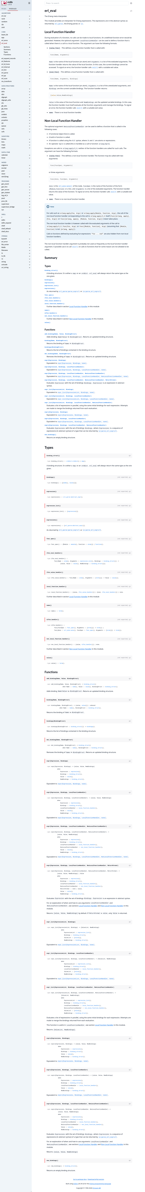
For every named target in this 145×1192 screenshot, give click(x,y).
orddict (4, 114)
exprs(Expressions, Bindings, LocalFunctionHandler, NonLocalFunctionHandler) (75, 425)
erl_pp (3, 75)
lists (2, 142)
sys (2, 210)
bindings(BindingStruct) (54, 347)
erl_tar (3, 16)
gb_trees (4, 109)
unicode (4, 264)
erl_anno (4, 40)
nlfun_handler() (51, 313)
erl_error (4, 242)
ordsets (4, 117)
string (3, 262)
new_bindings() (50, 434)
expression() (50, 283)
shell (3, 226)
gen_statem (5, 192)
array (3, 89)
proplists (4, 120)
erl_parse (4, 73)
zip (2, 24)
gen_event (5, 184)
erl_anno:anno (69, 630)
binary (3, 139)
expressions (76, 1049)
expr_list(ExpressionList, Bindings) (59, 389)
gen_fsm (4, 187)
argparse (4, 165)
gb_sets (4, 106)
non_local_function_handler (91, 847)
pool (3, 198)
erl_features (5, 61)
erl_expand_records (8, 58)
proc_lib (4, 201)
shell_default (6, 228)
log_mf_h (4, 195)
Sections (7, 47)
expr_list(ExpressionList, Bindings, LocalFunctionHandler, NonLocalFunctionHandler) (78, 402)
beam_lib (4, 35)
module (73, 544)
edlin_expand (6, 223)
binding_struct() (51, 270)
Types (6, 52)
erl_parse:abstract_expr (72, 497)
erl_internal (5, 67)
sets (2, 129)
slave (3, 174)
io (2, 253)
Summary (7, 49)
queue (3, 126)
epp (2, 37)
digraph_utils (6, 100)
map (83, 461)
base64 (4, 239)
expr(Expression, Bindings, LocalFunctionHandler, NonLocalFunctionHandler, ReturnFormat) (80, 380)
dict (2, 94)
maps (3, 145)
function (98, 544)
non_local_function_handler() (56, 316)
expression (71, 511)
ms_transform (6, 81)
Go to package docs (80, 1179)
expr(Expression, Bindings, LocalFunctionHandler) (64, 367)
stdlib (10, 2)
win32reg (4, 176)
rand (3, 19)
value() (47, 322)
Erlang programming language (100, 1184)
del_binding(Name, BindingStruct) (58, 354)
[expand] (30, 16)
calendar (4, 155)
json (3, 111)
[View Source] (130, 456)
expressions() (50, 288)
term (97, 578)
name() (47, 310)
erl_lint (3, 70)
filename (4, 250)
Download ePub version (96, 1179)
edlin (3, 220)
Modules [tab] (12, 9)
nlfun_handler (87, 644)
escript (3, 168)
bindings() (49, 280)
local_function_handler (87, 808)
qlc (2, 123)
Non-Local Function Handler (80, 319)
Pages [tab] (3, 9)
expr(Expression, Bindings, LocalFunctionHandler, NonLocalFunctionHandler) (75, 373)
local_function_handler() (54, 303)
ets (2, 103)
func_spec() (49, 295)
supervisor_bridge (7, 207)
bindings (90, 726)
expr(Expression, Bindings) (55, 360)
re (2, 259)
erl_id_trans (5, 64)
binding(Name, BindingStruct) (56, 340)
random (4, 21)
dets (3, 91)
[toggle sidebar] (29, 3)
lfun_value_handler (85, 592)
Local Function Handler (78, 306)
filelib (3, 247)
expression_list (86, 561)
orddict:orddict (72, 461)
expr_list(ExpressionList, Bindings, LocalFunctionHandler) (68, 396)
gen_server (5, 190)
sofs (2, 131)
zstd (3, 27)
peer (3, 171)
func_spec (70, 628)
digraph (4, 97)
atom (89, 544)
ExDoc (76, 1184)
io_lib (3, 256)
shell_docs (5, 231)
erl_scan (4, 78)
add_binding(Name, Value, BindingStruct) (61, 334)
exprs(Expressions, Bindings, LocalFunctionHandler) (65, 418)
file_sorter (5, 244)
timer (3, 158)
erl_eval (4, 43)
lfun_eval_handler (108, 592)
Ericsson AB (97, 1188)
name (64, 483)
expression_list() (52, 285)
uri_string (4, 267)
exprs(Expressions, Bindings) (56, 412)
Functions (7, 54)
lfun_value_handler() (53, 301)
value (71, 483)
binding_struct (109, 561)
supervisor (5, 204)
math (3, 148)
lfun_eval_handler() (52, 298)
